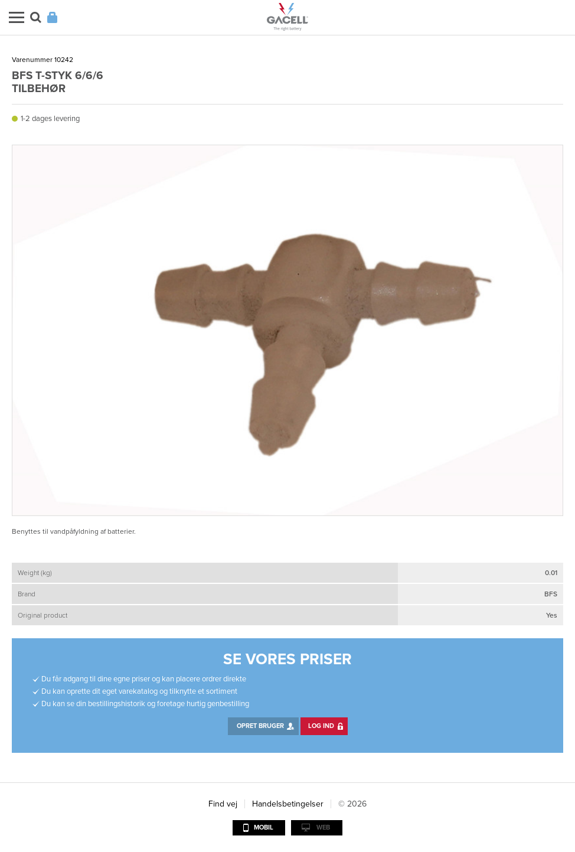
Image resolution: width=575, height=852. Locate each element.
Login (52, 17)
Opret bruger (260, 726)
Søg (35, 17)
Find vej (222, 804)
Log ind (321, 726)
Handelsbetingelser (288, 804)
